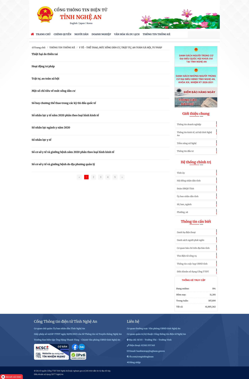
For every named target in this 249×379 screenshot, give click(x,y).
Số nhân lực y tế (41, 139)
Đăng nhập (135, 362)
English (73, 23)
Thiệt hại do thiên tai (45, 54)
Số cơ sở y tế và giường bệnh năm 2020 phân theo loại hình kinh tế (73, 152)
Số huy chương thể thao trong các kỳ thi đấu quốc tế (64, 103)
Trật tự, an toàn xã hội (45, 78)
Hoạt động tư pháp (43, 66)
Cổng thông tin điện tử (80, 10)
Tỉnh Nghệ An (80, 17)
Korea (89, 23)
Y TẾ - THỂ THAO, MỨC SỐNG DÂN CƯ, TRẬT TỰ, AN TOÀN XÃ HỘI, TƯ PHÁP (120, 47)
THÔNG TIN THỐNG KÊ (62, 47)
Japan (82, 23)
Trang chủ (39, 47)
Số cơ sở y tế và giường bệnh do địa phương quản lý (63, 164)
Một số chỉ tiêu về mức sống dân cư (53, 91)
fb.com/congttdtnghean (141, 356)
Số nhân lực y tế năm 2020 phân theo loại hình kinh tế (65, 115)
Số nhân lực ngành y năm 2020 (51, 127)
